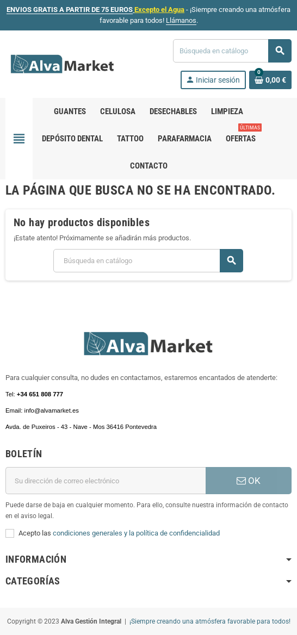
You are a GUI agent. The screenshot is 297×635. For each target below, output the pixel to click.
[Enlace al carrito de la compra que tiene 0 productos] (270, 80)
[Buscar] (232, 51)
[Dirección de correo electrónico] (105, 480)
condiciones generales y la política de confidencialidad (136, 533)
